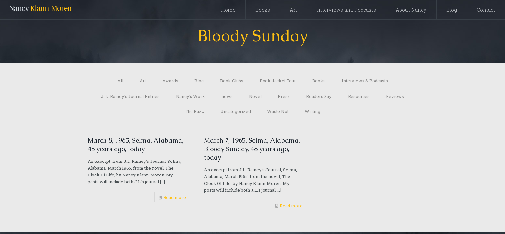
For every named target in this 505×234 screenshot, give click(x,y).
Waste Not (278, 113)
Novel (255, 97)
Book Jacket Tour (278, 81)
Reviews (395, 97)
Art (143, 81)
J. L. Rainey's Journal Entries (130, 97)
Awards (170, 81)
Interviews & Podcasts (365, 81)
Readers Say (319, 97)
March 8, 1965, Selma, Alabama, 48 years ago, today (135, 145)
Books (319, 81)
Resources (359, 97)
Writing (312, 113)
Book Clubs (231, 81)
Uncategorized (235, 113)
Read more (174, 199)
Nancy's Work (190, 97)
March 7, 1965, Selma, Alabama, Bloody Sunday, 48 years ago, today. (252, 150)
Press (284, 97)
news (227, 97)
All (120, 81)
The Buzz (194, 113)
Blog (199, 81)
